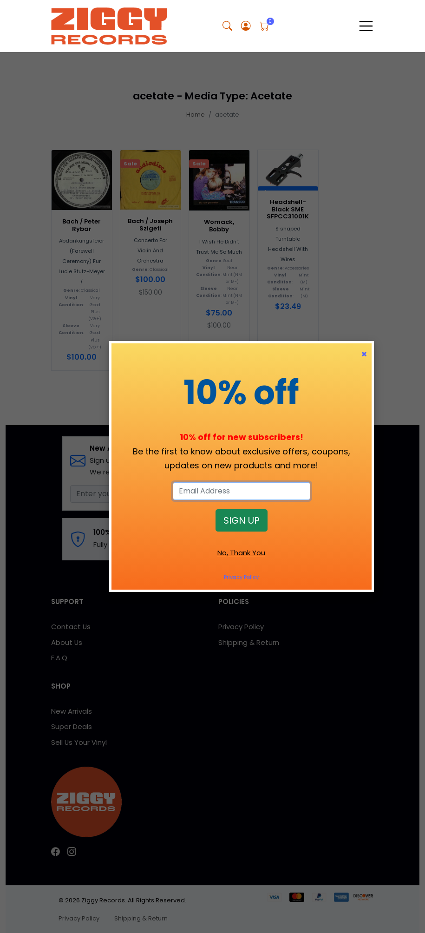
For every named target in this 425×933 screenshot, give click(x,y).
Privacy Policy (241, 577)
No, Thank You (241, 553)
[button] (227, 26)
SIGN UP (241, 520)
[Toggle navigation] (366, 26)
